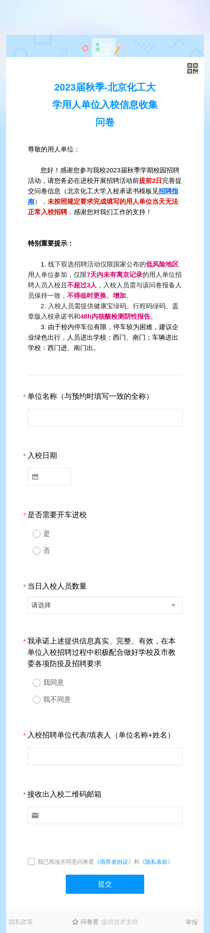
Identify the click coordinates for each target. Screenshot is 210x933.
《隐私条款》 (156, 862)
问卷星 (90, 921)
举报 (192, 922)
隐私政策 (21, 921)
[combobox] (105, 605)
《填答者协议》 (114, 862)
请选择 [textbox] (41, 605)
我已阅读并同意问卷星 (65, 862)
